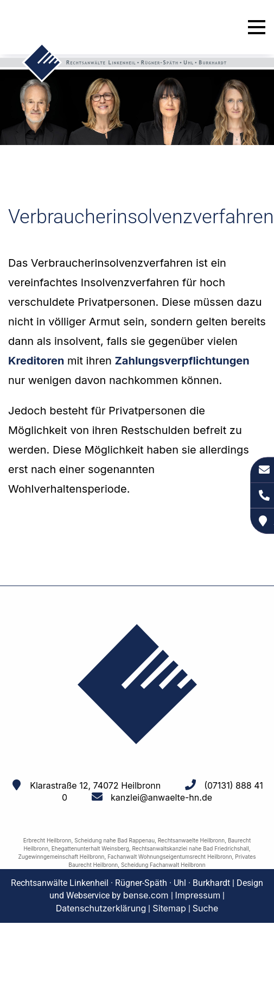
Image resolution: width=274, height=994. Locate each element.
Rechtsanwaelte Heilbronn (191, 840)
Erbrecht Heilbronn (47, 840)
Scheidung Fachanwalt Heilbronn (163, 864)
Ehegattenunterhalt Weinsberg (90, 848)
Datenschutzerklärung (101, 908)
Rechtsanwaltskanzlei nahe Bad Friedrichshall (190, 848)
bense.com (146, 895)
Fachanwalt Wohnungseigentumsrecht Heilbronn (169, 856)
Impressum (198, 895)
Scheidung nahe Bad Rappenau (114, 840)
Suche (206, 908)
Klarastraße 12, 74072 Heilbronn (95, 785)
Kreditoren (36, 360)
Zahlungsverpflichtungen (182, 360)
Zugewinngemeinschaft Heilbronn (61, 856)
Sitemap (169, 908)
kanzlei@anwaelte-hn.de (161, 797)
